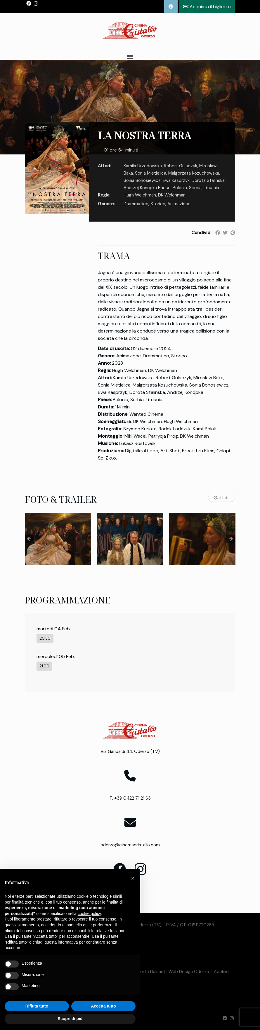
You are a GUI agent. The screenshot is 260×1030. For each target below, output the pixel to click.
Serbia (195, 188)
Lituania (211, 188)
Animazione (178, 204)
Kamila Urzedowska (143, 166)
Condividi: (201, 233)
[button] (132, 878)
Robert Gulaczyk (180, 166)
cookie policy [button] (89, 913)
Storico (157, 204)
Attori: (104, 166)
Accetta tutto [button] (103, 1006)
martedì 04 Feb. (54, 629)
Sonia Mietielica (150, 173)
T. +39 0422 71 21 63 (130, 798)
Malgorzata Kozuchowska (193, 173)
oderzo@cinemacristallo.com (130, 845)
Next (230, 539)
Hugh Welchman (140, 195)
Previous (29, 539)
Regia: (104, 195)
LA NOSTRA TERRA (144, 135)
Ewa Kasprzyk (176, 180)
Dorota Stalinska (208, 180)
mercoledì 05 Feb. (56, 656)
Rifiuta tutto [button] (36, 1006)
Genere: (106, 204)
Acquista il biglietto (207, 7)
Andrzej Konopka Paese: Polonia (155, 188)
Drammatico (136, 204)
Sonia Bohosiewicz (142, 180)
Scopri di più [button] (70, 1018)
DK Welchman (172, 195)
